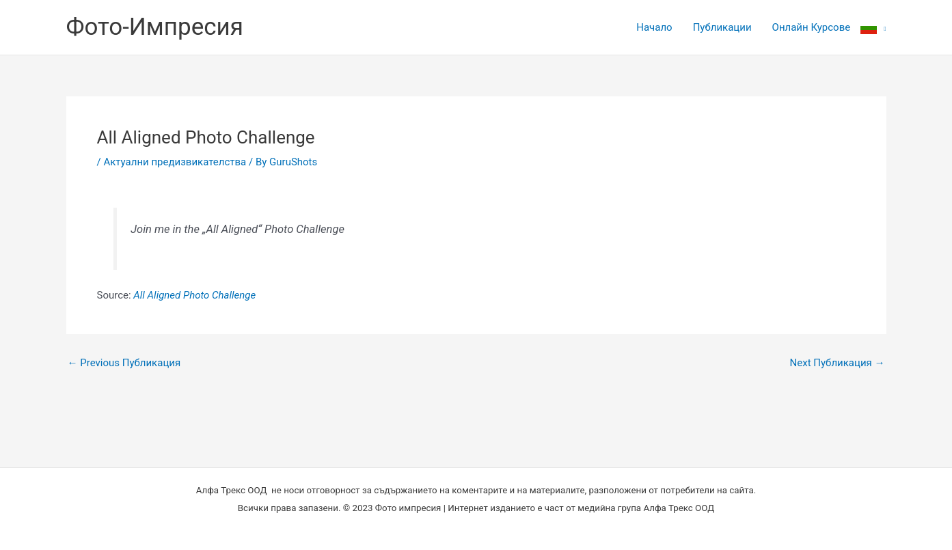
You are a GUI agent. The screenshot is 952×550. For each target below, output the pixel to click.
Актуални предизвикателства (174, 162)
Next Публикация (837, 363)
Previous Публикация (124, 363)
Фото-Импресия (154, 27)
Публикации (722, 27)
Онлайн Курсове (811, 27)
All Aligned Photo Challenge (194, 295)
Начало (654, 27)
